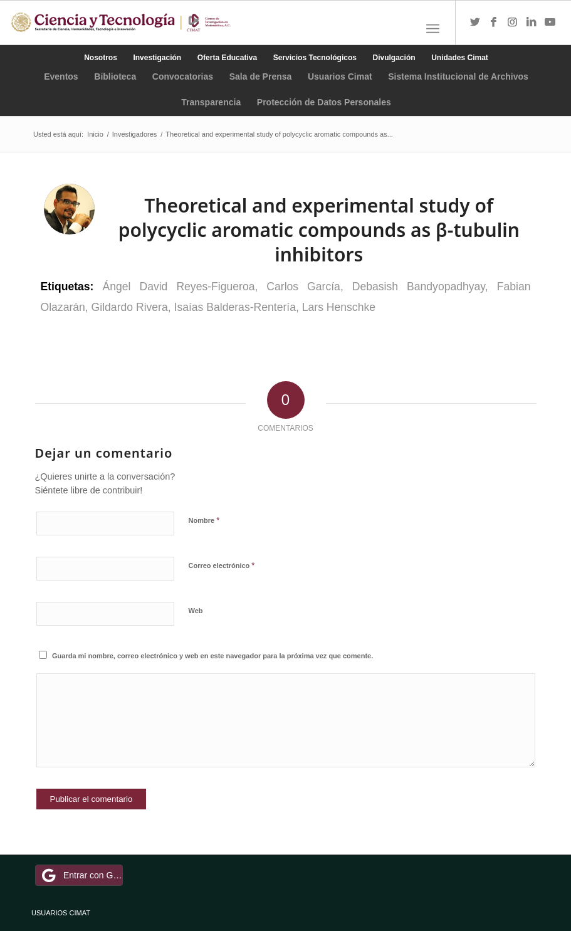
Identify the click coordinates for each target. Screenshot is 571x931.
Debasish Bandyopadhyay (418, 286)
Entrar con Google (81, 875)
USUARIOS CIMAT (60, 913)
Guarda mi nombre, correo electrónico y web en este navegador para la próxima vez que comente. (212, 656)
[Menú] (432, 29)
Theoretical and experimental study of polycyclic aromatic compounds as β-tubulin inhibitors (319, 229)
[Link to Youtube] (550, 22)
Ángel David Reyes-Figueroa (178, 286)
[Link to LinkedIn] (531, 22)
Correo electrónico (222, 565)
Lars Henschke (338, 307)
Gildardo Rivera (130, 307)
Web (196, 610)
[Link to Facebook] (494, 22)
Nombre (204, 520)
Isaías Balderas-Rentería (235, 307)
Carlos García (303, 286)
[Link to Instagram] (512, 22)
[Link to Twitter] (475, 22)
